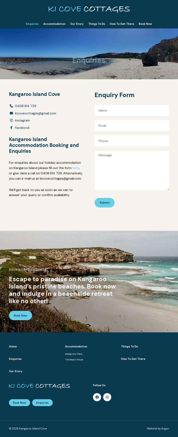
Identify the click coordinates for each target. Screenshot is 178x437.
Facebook (22, 128)
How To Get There (122, 24)
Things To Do (96, 24)
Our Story (77, 24)
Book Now (145, 24)
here (75, 168)
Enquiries (32, 24)
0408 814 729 (25, 106)
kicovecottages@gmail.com (35, 113)
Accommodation (54, 24)
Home (13, 346)
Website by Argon (158, 428)
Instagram (22, 120)
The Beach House (74, 359)
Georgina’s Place (73, 353)
